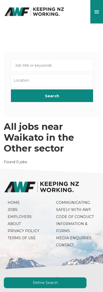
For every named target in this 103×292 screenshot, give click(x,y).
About (14, 224)
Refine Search (45, 282)
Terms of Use (22, 238)
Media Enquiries (74, 238)
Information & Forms (72, 227)
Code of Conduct (75, 216)
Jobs (13, 209)
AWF (34, 12)
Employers (20, 216)
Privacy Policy (23, 231)
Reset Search (23, 107)
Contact (65, 245)
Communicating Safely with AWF (73, 206)
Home (14, 202)
